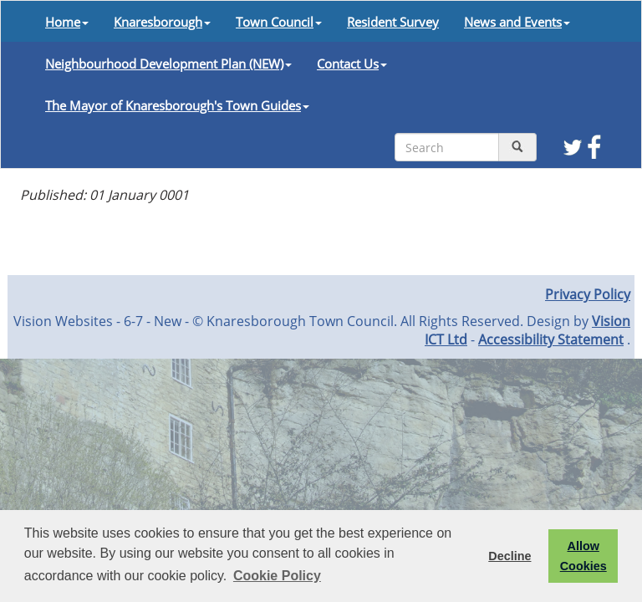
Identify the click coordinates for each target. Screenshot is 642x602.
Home (67, 21)
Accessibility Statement (551, 339)
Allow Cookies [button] (583, 556)
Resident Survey (393, 21)
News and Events (517, 21)
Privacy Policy (587, 294)
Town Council (279, 21)
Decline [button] (509, 556)
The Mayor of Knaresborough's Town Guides (177, 105)
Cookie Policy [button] (277, 576)
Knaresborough (162, 21)
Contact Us (352, 63)
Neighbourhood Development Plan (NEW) (168, 63)
